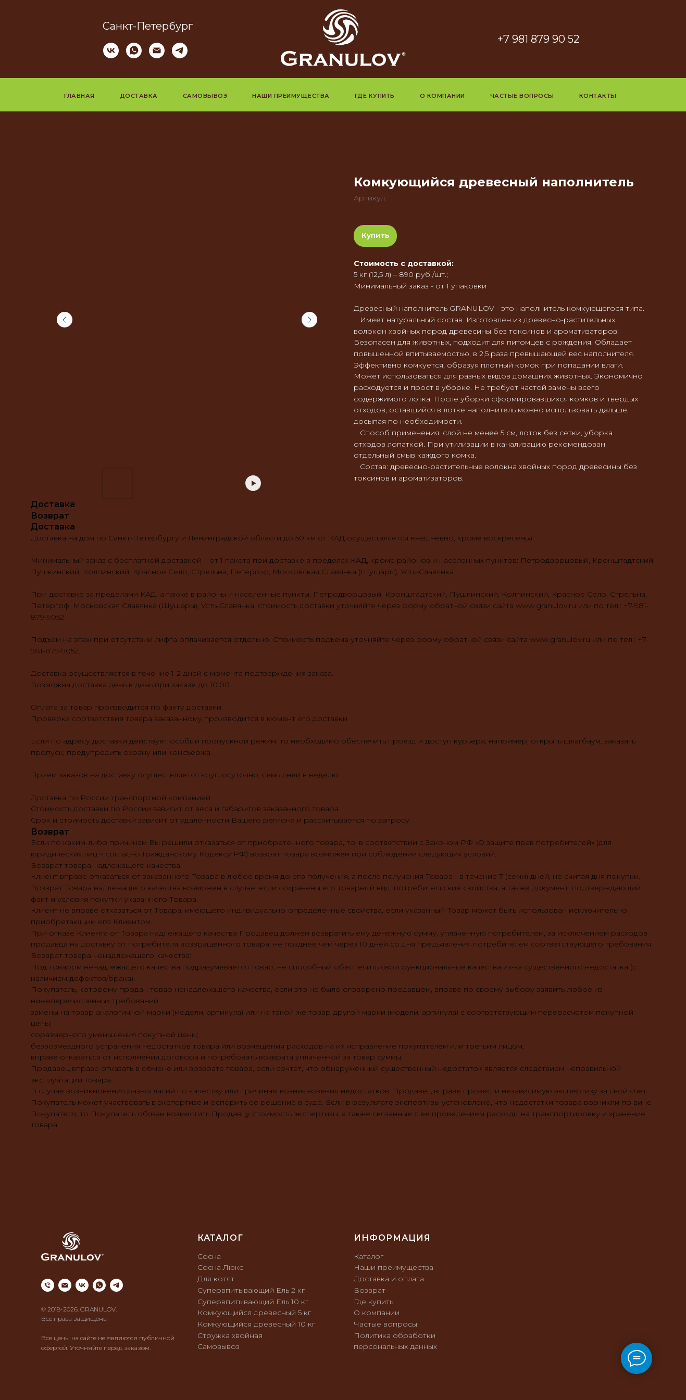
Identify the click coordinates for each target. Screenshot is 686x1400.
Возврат (369, 1290)
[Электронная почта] (157, 55)
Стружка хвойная (230, 1335)
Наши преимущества (291, 95)
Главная (79, 95)
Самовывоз (205, 95)
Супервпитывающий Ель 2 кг (251, 1290)
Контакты (598, 95)
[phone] (47, 1285)
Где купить (375, 95)
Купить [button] (375, 235)
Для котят (215, 1278)
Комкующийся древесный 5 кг (254, 1312)
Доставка (139, 95)
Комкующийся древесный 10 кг (256, 1324)
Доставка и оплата (389, 1278)
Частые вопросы (522, 95)
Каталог (368, 1256)
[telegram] (180, 55)
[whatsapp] (134, 55)
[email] (64, 1285)
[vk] (111, 55)
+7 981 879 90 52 (538, 39)
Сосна (209, 1256)
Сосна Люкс (220, 1267)
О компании (442, 95)
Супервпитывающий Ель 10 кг (252, 1301)
